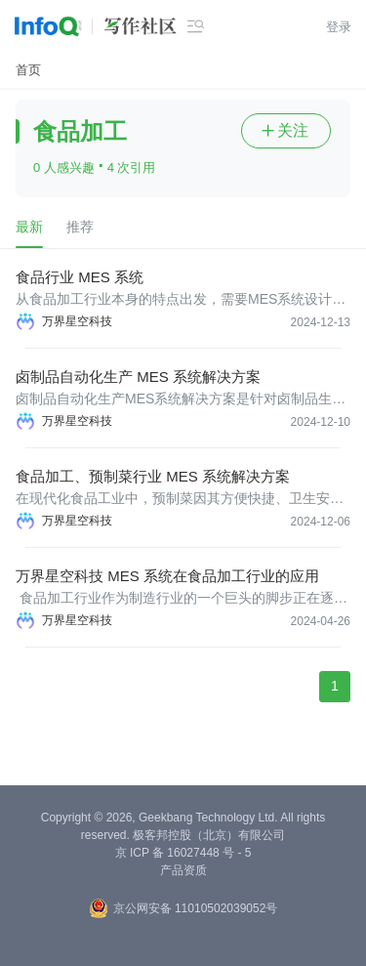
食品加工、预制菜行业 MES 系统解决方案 (153, 476)
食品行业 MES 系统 (79, 277)
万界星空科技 (77, 321)
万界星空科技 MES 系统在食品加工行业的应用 (167, 575)
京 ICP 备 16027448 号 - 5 (183, 853)
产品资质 (183, 870)
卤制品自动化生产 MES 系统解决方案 (138, 376)
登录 (338, 27)
